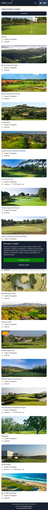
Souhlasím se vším (24, 260)
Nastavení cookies (24, 265)
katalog (25, 508)
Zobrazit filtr (24, 13)
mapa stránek (19, 508)
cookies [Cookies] (30, 508)
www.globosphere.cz (27, 506)
